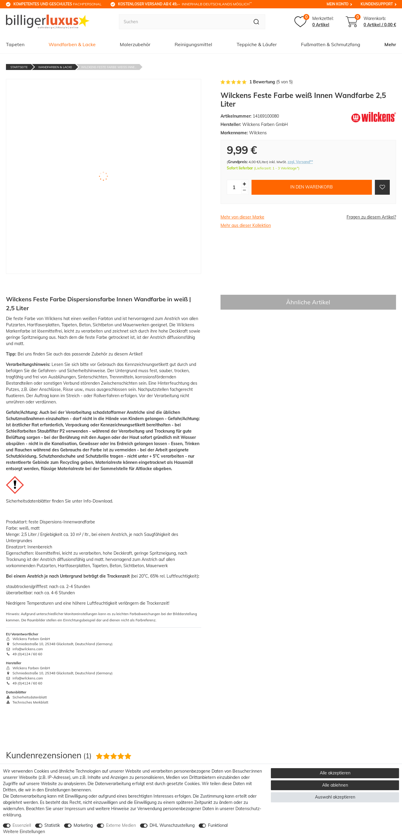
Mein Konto (337, 4)
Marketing (83, 825)
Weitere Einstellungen (24, 831)
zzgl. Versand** (300, 162)
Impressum (75, 808)
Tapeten (15, 44)
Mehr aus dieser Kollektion (246, 225)
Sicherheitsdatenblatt (26, 697)
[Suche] (256, 21)
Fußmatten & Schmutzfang (330, 44)
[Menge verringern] (244, 190)
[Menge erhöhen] (244, 184)
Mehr (390, 44)
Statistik (52, 825)
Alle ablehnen (335, 785)
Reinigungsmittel (193, 44)
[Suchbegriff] (183, 21)
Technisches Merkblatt (27, 702)
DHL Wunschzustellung (172, 825)
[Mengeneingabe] (234, 187)
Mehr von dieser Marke (242, 217)
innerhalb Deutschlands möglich (185, 3)
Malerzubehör (135, 44)
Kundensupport (377, 4)
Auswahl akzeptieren (335, 797)
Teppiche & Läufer (257, 44)
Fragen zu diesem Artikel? (371, 217)
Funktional (218, 825)
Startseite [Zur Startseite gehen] (19, 67)
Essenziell (22, 825)
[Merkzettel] (313, 21)
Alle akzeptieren (335, 773)
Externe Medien (121, 825)
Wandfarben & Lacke (72, 44)
